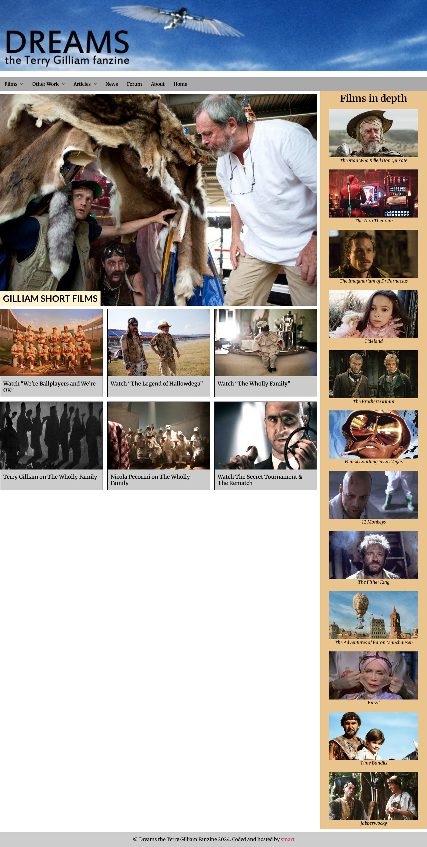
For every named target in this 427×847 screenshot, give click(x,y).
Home (180, 84)
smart (287, 839)
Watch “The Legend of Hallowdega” (157, 383)
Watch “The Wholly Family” (254, 383)
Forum (134, 84)
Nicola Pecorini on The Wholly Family (150, 480)
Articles (85, 83)
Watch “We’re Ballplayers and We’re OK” (49, 387)
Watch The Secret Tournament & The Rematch (260, 480)
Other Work (48, 83)
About (158, 84)
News (112, 84)
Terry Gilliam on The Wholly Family (50, 476)
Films (13, 83)
